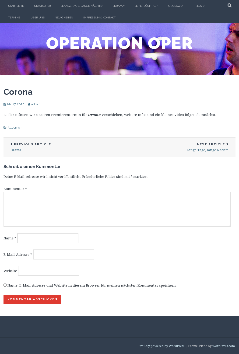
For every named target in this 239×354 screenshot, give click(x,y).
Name (10, 238)
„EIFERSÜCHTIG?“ (146, 5)
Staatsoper (42, 5)
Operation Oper (119, 43)
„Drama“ (119, 5)
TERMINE (14, 17)
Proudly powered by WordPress (161, 346)
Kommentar (15, 188)
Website (10, 270)
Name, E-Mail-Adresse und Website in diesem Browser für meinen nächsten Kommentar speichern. (91, 285)
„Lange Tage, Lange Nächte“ (82, 5)
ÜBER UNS (38, 17)
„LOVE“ (200, 5)
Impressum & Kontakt (99, 17)
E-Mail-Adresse (18, 254)
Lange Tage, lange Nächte (177, 147)
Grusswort (177, 5)
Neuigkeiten (64, 17)
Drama (61, 147)
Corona (18, 92)
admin (35, 104)
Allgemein (15, 127)
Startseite (16, 5)
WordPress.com (223, 346)
